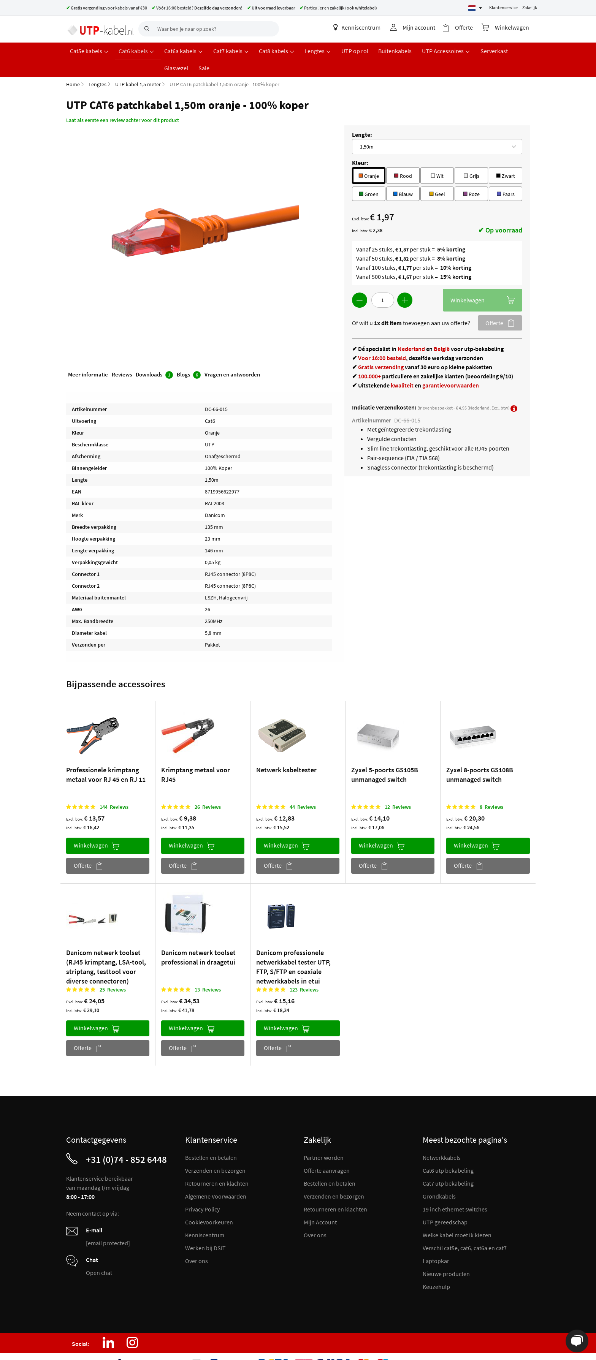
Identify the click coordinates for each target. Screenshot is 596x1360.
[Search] (146, 28)
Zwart (505, 156)
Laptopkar (436, 1242)
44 (303, 788)
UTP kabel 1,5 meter (138, 66)
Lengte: (362, 116)
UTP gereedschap (445, 1203)
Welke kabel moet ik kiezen (457, 1216)
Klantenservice (503, 7)
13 (208, 971)
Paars (505, 175)
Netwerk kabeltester (286, 751)
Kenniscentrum (359, 27)
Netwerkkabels (442, 1139)
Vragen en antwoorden (232, 356)
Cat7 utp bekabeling (448, 1165)
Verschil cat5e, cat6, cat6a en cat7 (465, 1229)
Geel (437, 175)
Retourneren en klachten (217, 1165)
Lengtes (97, 66)
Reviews (122, 356)
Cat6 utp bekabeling (448, 1152)
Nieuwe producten (446, 1255)
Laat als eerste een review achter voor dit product (122, 101)
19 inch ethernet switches (455, 1190)
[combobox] (208, 28)
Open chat (99, 1254)
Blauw (403, 175)
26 (208, 788)
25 (113, 971)
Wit (437, 156)
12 (398, 788)
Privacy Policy (202, 1190)
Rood (403, 156)
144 (114, 788)
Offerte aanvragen (327, 1152)
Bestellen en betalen (211, 1139)
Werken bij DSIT (205, 1229)
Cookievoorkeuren (209, 1203)
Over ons (196, 1242)
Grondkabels (439, 1177)
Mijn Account (320, 1203)
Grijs (471, 156)
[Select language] (475, 8)
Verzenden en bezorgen (215, 1152)
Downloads (154, 357)
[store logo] (99, 28)
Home (73, 66)
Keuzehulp (436, 1268)
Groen (369, 175)
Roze (471, 175)
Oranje (368, 156)
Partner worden (324, 1139)
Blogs (189, 357)
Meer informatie (88, 356)
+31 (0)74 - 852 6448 (126, 1141)
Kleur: (360, 144)
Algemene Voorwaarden (215, 1177)
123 (304, 971)
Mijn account (421, 27)
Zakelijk (529, 7)
